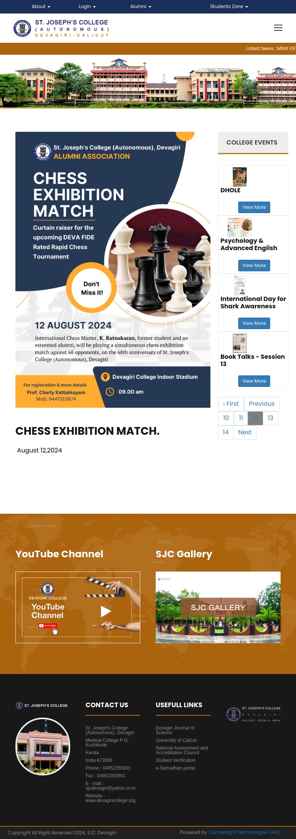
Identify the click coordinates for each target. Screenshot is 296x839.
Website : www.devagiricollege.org (110, 798)
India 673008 (99, 760)
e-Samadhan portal (175, 768)
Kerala (92, 752)
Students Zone (229, 6)
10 (226, 418)
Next (245, 432)
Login (87, 6)
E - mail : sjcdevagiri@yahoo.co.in (111, 786)
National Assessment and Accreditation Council (182, 750)
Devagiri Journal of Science (175, 730)
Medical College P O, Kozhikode (107, 743)
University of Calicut (176, 740)
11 (241, 418)
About (41, 6)
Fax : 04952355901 (105, 775)
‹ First (231, 403)
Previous (262, 403)
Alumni (140, 6)
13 (271, 418)
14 (226, 432)
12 (255, 418)
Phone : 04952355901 (108, 768)
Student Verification (175, 760)
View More (254, 207)
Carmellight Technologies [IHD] (245, 832)
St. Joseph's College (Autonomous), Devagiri (110, 730)
